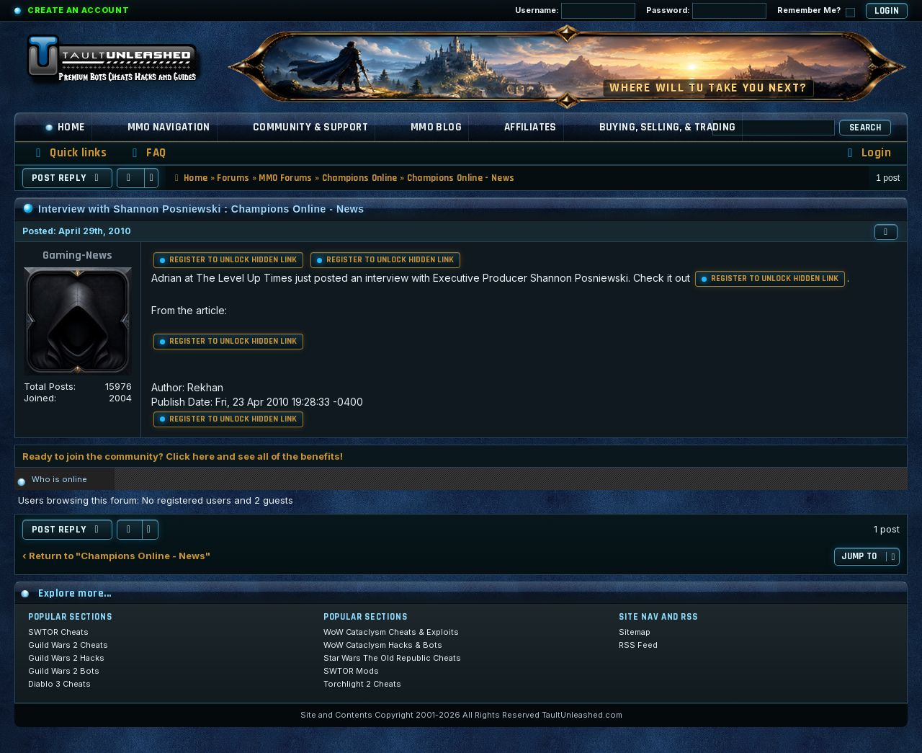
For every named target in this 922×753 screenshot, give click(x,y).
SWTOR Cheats (58, 632)
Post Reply (67, 177)
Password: (706, 11)
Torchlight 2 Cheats (362, 684)
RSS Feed (638, 645)
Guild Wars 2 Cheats (68, 645)
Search (865, 127)
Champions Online (360, 178)
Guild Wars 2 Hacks (66, 658)
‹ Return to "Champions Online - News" (116, 556)
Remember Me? (816, 11)
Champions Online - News (460, 178)
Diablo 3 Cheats (59, 684)
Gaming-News (77, 255)
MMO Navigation (168, 127)
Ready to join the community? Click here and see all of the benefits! (182, 456)
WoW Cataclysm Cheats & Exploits (391, 632)
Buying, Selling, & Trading (667, 127)
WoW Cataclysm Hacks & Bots (382, 645)
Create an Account (78, 10)
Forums (233, 178)
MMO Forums (285, 178)
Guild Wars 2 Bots (63, 671)
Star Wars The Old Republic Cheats (392, 658)
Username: (575, 11)
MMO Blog (436, 127)
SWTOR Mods (351, 671)
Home (65, 127)
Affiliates (530, 127)
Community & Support (310, 127)
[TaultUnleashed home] (122, 63)
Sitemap (634, 632)
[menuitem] (147, 153)
